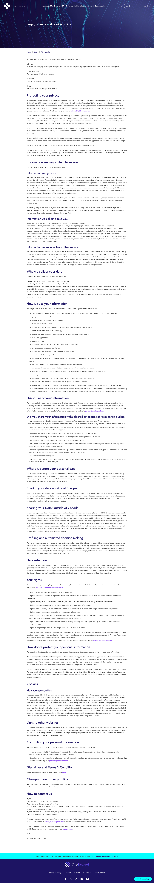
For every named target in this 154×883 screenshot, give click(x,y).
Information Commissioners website (49, 587)
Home (29, 52)
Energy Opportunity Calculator (107, 856)
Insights (76, 6)
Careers (77, 872)
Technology (69, 6)
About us (83, 6)
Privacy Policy (100, 872)
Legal (36, 52)
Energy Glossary (55, 872)
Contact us (90, 6)
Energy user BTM (59, 6)
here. (64, 772)
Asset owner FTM (47, 6)
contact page (67, 829)
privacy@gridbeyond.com (80, 111)
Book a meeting (100, 6)
